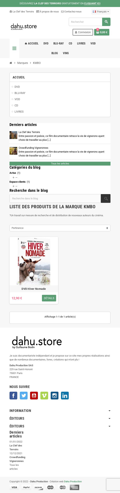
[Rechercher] (89, 22)
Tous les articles (60, 163)
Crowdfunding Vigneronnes (61, 151)
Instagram (54, 395)
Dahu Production (73, 481)
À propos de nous (47, 11)
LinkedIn (65, 395)
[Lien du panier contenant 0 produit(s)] (101, 32)
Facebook (13, 395)
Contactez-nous (71, 11)
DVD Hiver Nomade (34, 288)
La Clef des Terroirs (22, 11)
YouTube (34, 395)
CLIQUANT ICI (92, 3)
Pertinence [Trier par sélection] (17, 228)
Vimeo (44, 395)
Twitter (24, 395)
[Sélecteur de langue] (100, 12)
